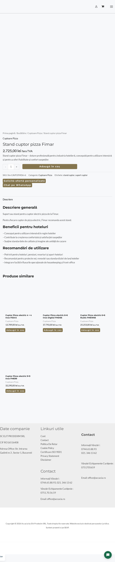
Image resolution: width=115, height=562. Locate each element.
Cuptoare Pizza (35, 133)
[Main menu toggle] (111, 6)
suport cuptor (81, 175)
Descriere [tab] (8, 199)
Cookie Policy (47, 448)
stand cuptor (69, 175)
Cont (43, 436)
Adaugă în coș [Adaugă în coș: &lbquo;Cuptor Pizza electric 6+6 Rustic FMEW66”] (90, 330)
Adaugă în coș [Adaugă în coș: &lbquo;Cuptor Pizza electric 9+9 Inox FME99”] (15, 391)
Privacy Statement (50, 456)
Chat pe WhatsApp (17, 185)
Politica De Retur (49, 444)
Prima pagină (9, 133)
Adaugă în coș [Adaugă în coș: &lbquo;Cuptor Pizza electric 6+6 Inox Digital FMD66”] (53, 330)
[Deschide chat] (108, 555)
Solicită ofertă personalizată (24, 180)
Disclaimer (46, 459)
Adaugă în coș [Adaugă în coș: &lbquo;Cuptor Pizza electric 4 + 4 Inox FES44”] (15, 330)
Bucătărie (21, 133)
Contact (45, 440)
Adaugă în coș (49, 166)
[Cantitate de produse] (11, 167)
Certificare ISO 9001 (51, 452)
